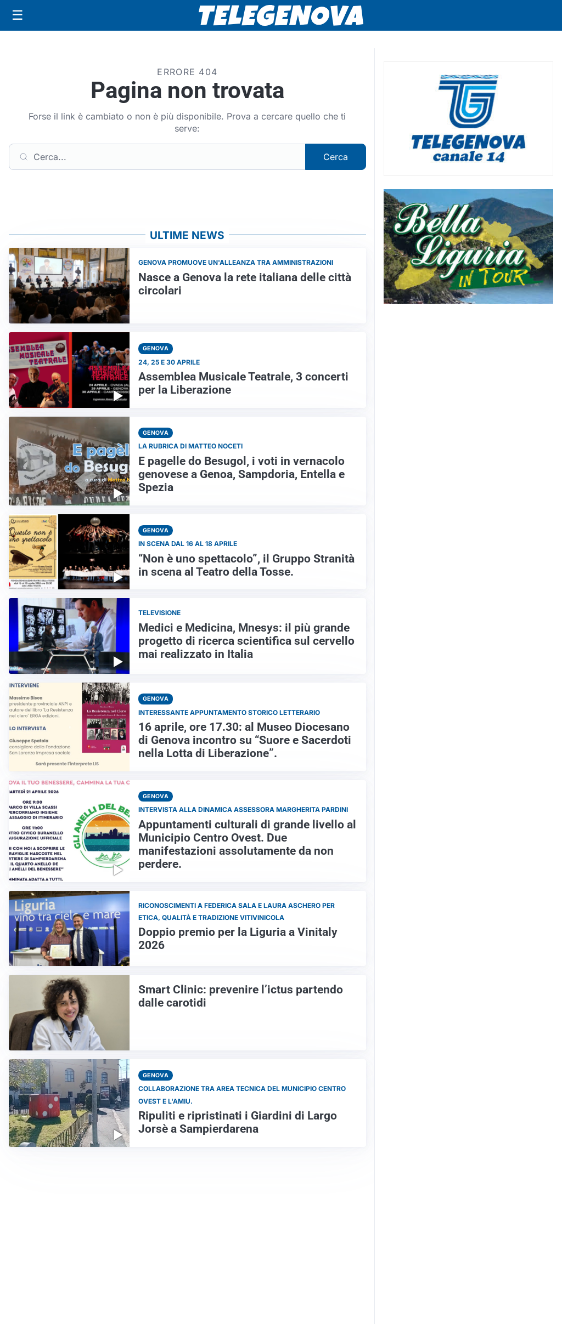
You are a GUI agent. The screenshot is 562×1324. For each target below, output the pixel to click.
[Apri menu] (17, 15)
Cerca (335, 156)
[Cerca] (157, 157)
